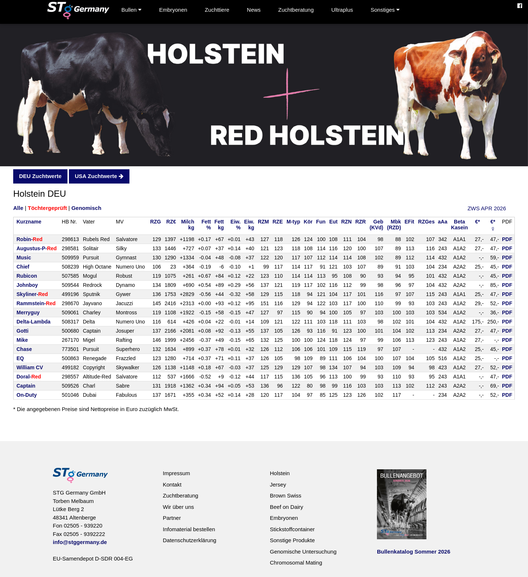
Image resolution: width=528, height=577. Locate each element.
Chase (24, 349)
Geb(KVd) (376, 224)
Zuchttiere (217, 10)
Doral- (28, 377)
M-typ (293, 222)
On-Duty (26, 395)
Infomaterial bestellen (189, 529)
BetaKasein (459, 224)
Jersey (278, 484)
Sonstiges (385, 10)
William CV (29, 367)
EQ (20, 358)
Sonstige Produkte (292, 540)
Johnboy (27, 285)
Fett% (206, 224)
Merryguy (28, 312)
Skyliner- (32, 294)
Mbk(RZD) (394, 224)
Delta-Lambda (33, 322)
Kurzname (28, 222)
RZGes (426, 222)
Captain (25, 386)
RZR (360, 222)
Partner (172, 518)
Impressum (176, 473)
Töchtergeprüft (47, 208)
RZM (263, 222)
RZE (277, 222)
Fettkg (219, 224)
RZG (155, 222)
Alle (18, 208)
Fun (321, 222)
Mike (22, 340)
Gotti (22, 331)
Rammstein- (36, 303)
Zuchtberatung (296, 10)
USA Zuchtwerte (99, 176)
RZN (346, 222)
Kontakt (172, 484)
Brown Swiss (285, 495)
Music (23, 257)
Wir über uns (178, 507)
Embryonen (173, 10)
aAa (442, 222)
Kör (308, 222)
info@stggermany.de (80, 542)
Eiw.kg (249, 224)
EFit (409, 222)
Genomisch (87, 208)
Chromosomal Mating (296, 562)
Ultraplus (342, 10)
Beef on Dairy (286, 507)
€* (477, 222)
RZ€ (171, 222)
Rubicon (26, 276)
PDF (507, 239)
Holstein (280, 473)
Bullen (131, 10)
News (254, 10)
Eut (333, 222)
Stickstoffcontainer (292, 529)
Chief (22, 267)
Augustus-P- (36, 248)
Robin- (29, 239)
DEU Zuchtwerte (40, 176)
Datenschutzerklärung (189, 540)
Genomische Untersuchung (303, 551)
